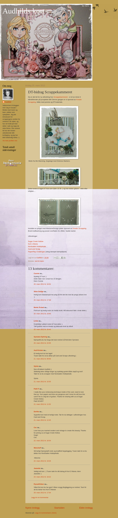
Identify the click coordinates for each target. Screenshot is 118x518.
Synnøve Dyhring (40, 337)
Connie (36, 273)
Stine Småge (39, 291)
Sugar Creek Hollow (35, 241)
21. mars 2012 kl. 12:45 (42, 420)
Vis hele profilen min (10, 141)
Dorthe (36, 412)
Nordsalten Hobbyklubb (37, 246)
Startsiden (59, 508)
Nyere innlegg (32, 508)
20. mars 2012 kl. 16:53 (42, 284)
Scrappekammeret (61, 97)
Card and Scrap (34, 249)
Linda (36, 321)
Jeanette (37, 468)
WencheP (37, 448)
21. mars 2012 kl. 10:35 (42, 382)
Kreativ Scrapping (79, 228)
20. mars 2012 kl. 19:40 (42, 314)
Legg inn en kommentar (39, 497)
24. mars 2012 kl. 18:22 (42, 477)
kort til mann (39, 261)
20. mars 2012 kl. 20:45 (42, 329)
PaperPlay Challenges (36, 252)
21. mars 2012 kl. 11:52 (42, 404)
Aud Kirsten (38, 350)
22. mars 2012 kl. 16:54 (42, 441)
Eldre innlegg (86, 508)
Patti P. (36, 389)
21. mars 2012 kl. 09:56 (42, 359)
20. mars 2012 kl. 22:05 (42, 343)
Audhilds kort (24, 11)
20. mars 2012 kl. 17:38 (42, 300)
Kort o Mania (33, 244)
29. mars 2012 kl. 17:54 (42, 493)
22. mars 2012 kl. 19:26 (42, 461)
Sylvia (36, 366)
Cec (35, 427)
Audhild (8, 102)
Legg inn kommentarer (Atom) (45, 513)
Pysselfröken (39, 484)
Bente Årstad (39, 307)
